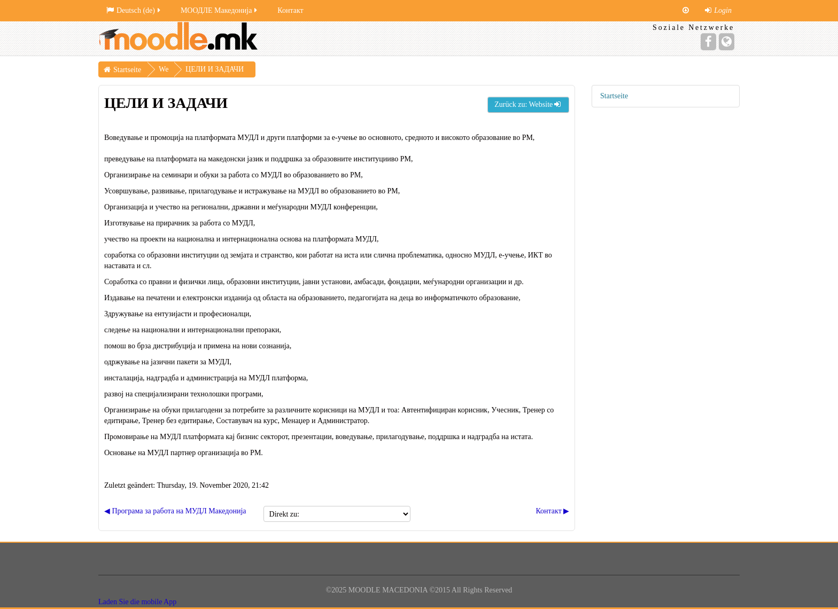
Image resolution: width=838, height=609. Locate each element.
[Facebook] (708, 41)
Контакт (290, 10)
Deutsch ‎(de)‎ (134, 10)
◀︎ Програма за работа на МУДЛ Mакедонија (175, 511)
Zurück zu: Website (528, 104)
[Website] (726, 41)
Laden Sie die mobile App (137, 602)
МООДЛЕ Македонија (220, 10)
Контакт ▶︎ (552, 511)
